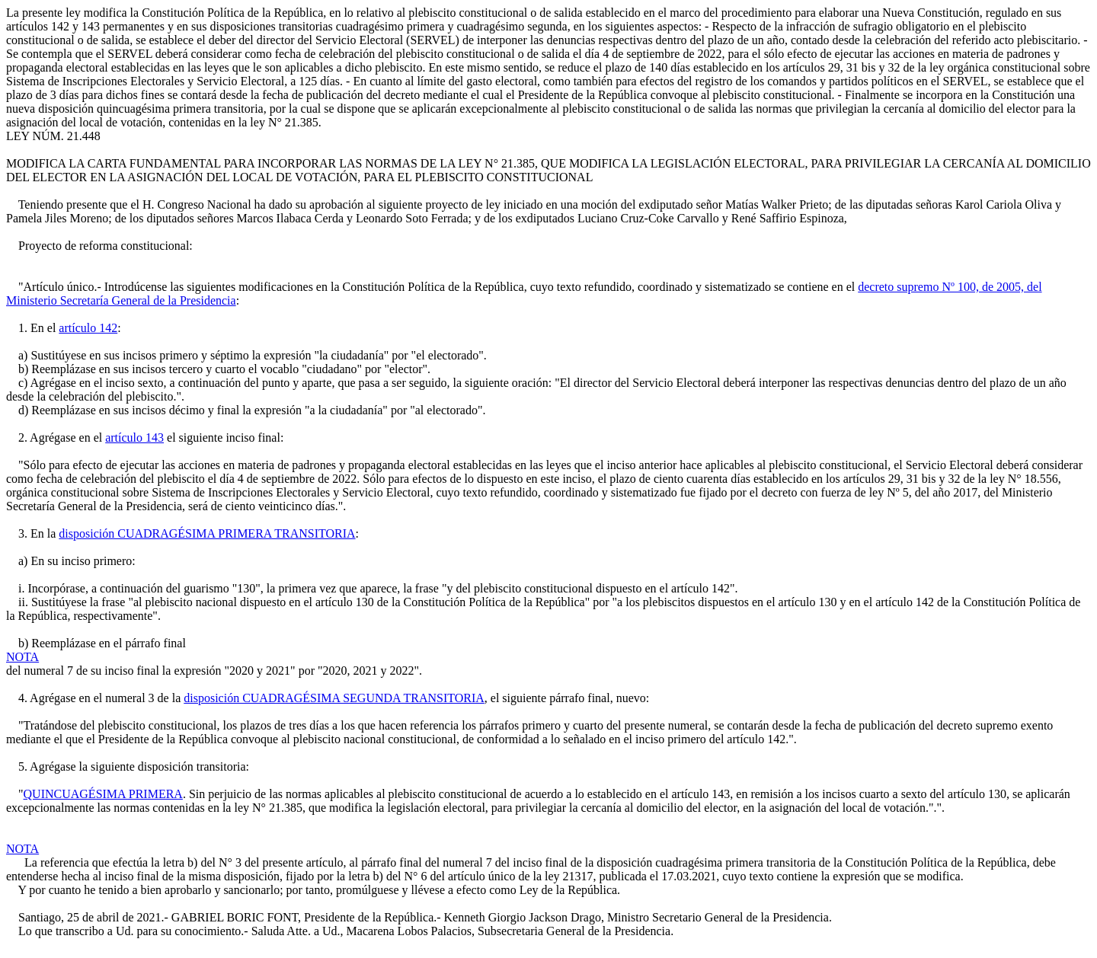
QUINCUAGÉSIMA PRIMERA (103, 793)
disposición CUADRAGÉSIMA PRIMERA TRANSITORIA (207, 533)
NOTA (22, 656)
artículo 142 (88, 327)
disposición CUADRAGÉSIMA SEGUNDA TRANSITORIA (334, 697)
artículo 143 (134, 437)
